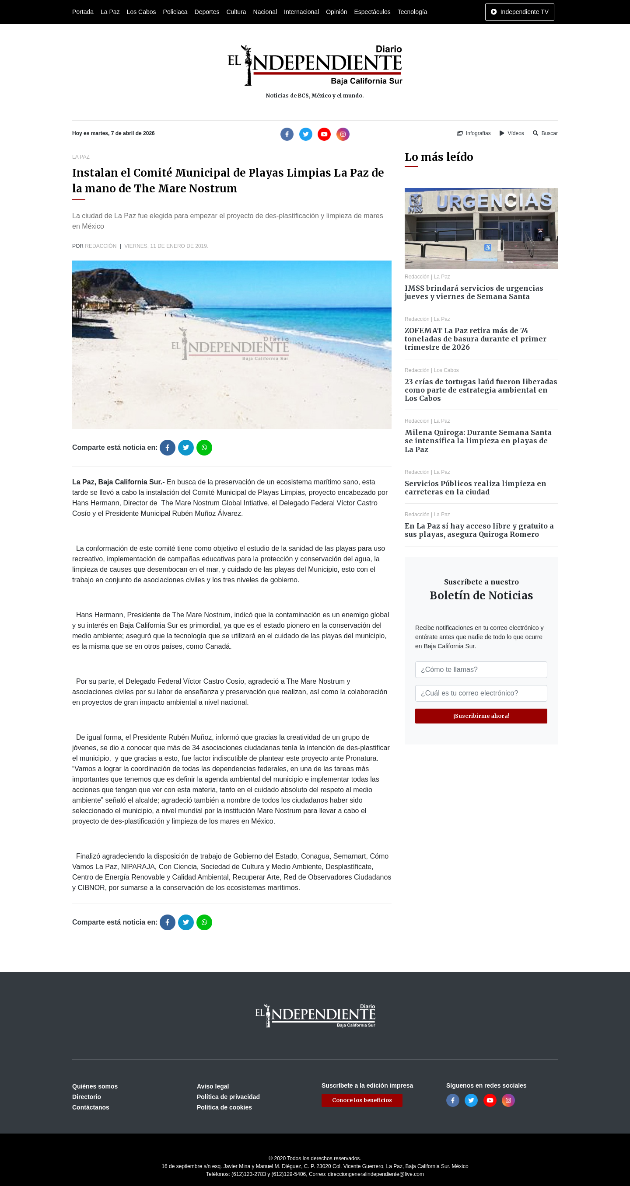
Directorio (86, 1096)
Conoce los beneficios (362, 1100)
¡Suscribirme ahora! (481, 716)
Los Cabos (141, 11)
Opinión (336, 11)
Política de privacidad (228, 1096)
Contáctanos (90, 1107)
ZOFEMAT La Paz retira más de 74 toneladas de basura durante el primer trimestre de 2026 (475, 338)
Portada (83, 11)
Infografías (474, 133)
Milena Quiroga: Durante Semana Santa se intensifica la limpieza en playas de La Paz (478, 440)
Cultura (236, 11)
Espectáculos (372, 11)
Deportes (207, 11)
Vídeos (512, 133)
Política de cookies (224, 1107)
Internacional (301, 11)
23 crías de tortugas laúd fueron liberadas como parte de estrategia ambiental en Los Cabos (481, 390)
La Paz (110, 11)
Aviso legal (213, 1086)
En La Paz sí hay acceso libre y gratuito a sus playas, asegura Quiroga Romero (479, 530)
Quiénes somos (95, 1086)
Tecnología (412, 11)
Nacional (265, 11)
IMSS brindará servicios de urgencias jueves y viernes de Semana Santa (474, 292)
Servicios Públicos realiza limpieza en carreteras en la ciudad (475, 487)
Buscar (545, 133)
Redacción (100, 246)
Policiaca (175, 11)
